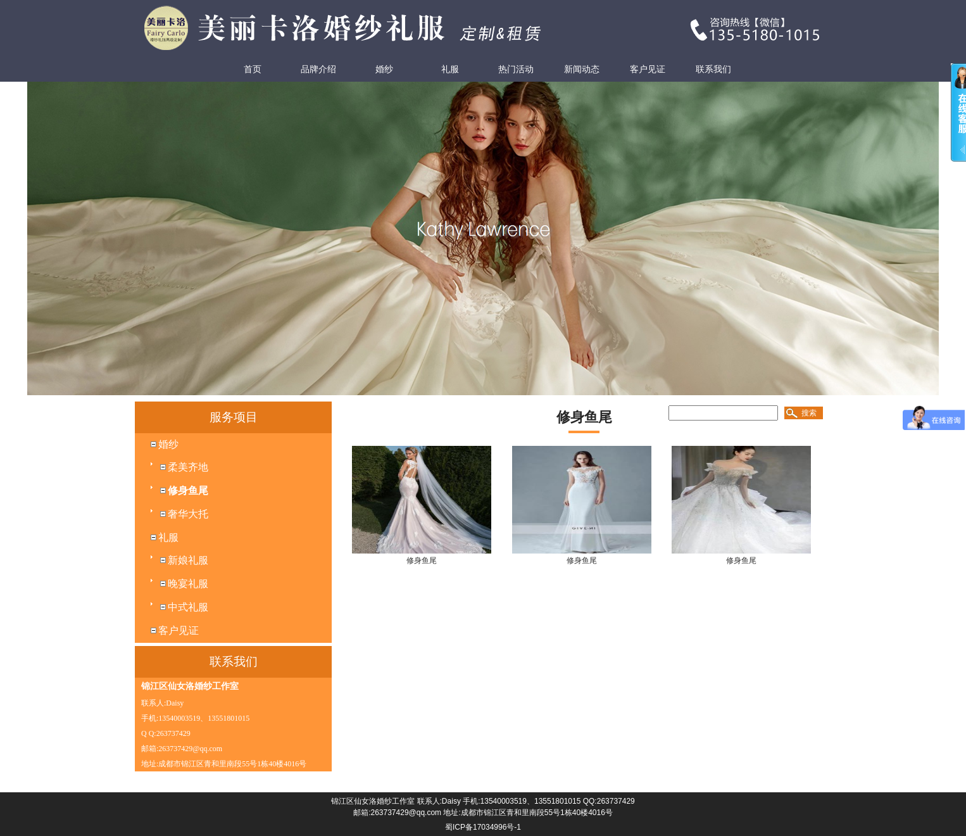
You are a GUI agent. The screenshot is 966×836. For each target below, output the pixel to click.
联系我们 (713, 69)
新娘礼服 (188, 560)
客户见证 (647, 69)
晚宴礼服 (188, 583)
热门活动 (516, 69)
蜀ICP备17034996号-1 (483, 827)
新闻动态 (581, 69)
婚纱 (384, 69)
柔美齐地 (188, 467)
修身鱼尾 (188, 490)
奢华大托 (188, 514)
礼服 (450, 69)
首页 (252, 69)
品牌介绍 (318, 69)
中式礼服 (188, 607)
